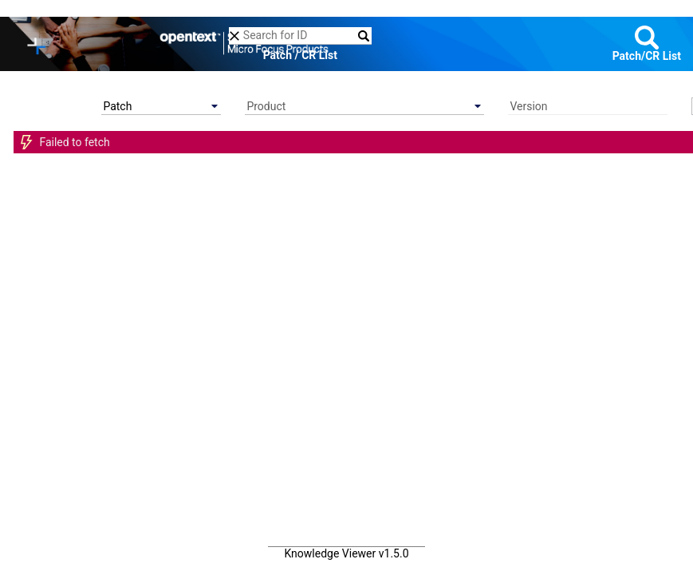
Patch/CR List (646, 56)
